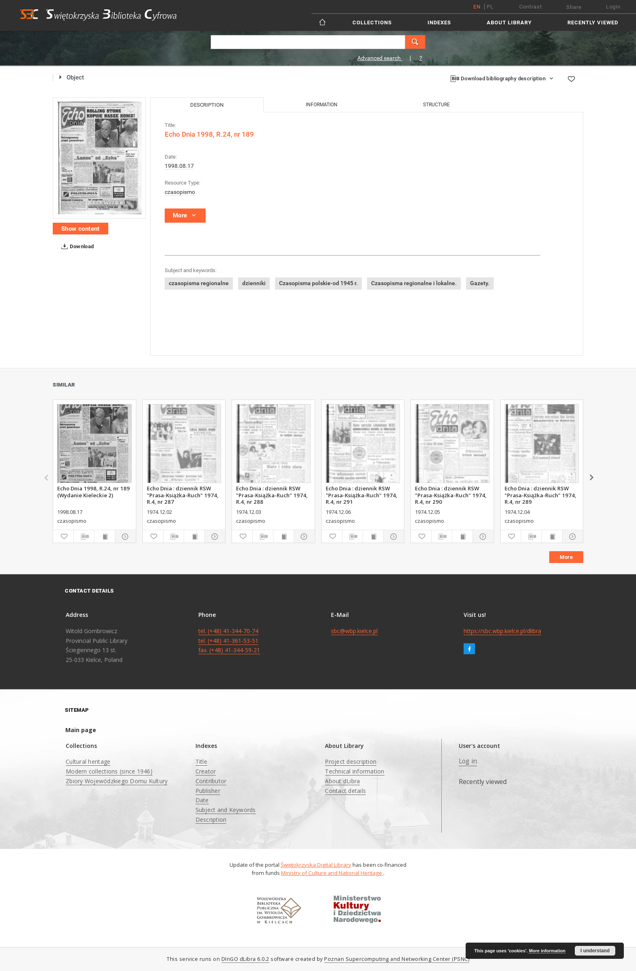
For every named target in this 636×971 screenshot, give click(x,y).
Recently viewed (592, 22)
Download (76, 246)
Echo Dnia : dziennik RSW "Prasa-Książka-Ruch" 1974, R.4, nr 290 (451, 495)
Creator (206, 771)
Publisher (208, 791)
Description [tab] (206, 105)
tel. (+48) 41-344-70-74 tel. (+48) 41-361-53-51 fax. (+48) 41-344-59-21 (229, 640)
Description (211, 819)
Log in (468, 761)
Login (613, 7)
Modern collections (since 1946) (109, 771)
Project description (350, 761)
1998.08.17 (179, 166)
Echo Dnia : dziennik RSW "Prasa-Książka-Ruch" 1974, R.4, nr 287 (183, 495)
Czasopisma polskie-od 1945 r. (318, 283)
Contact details (345, 791)
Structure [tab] (436, 104)
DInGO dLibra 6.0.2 (245, 959)
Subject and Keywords (226, 810)
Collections (372, 22)
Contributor (211, 781)
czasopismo (180, 192)
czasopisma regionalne (199, 283)
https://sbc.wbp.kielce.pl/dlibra (502, 631)
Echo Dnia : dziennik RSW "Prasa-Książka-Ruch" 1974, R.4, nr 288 (272, 495)
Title (201, 761)
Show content (80, 228)
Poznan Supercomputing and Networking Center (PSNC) (396, 959)
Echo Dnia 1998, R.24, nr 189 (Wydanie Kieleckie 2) (93, 491)
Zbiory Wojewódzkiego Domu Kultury (117, 781)
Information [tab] (321, 104)
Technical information (354, 771)
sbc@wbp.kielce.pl (354, 631)
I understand (595, 951)
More (566, 557)
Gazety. (480, 283)
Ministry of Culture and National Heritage (332, 872)
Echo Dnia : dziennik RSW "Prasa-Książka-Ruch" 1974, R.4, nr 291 (362, 495)
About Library (509, 22)
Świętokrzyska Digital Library (316, 864)
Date (202, 800)
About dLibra (342, 781)
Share (574, 7)
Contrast (530, 7)
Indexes (439, 22)
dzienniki (254, 283)
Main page (80, 730)
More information (547, 950)
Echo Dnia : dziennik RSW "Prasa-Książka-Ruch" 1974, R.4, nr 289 (540, 495)
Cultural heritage (88, 761)
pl (490, 7)
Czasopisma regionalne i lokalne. (414, 283)
